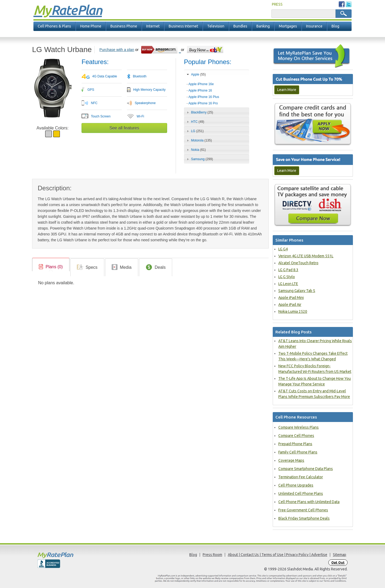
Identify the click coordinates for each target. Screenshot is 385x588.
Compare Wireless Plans (298, 427)
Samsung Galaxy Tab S (296, 291)
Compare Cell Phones (296, 435)
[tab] (216, 92)
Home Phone (90, 26)
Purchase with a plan (116, 50)
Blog (335, 26)
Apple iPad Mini (291, 297)
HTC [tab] (195, 122)
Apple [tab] (196, 74)
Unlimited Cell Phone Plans (300, 493)
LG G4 (283, 249)
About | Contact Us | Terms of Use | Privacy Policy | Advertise (277, 555)
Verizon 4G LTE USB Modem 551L (305, 256)
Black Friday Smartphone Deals (304, 518)
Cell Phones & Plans (54, 26)
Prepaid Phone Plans (295, 444)
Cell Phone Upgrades (295, 485)
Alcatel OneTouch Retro (298, 263)
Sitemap (339, 555)
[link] (50, 267)
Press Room (212, 555)
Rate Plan (67, 9)
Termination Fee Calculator (300, 477)
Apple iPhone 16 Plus (203, 97)
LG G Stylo (286, 277)
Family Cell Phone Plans (297, 452)
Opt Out (338, 562)
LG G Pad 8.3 (288, 270)
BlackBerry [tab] (199, 112)
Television (215, 26)
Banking (263, 26)
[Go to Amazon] (161, 49)
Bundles (240, 26)
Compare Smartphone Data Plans (305, 469)
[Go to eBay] (205, 49)
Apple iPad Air (289, 304)
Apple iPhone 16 (200, 90)
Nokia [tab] (196, 150)
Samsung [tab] (199, 159)
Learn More (286, 90)
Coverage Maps (291, 460)
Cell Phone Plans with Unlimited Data (309, 502)
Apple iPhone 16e (201, 84)
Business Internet (183, 26)
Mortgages (288, 26)
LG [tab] (195, 131)
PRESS (277, 4)
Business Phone (123, 26)
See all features (124, 128)
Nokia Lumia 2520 (292, 311)
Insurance (314, 26)
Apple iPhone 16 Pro (203, 103)
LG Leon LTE (288, 284)
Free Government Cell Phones (303, 510)
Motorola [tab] (199, 140)
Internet (153, 26)
